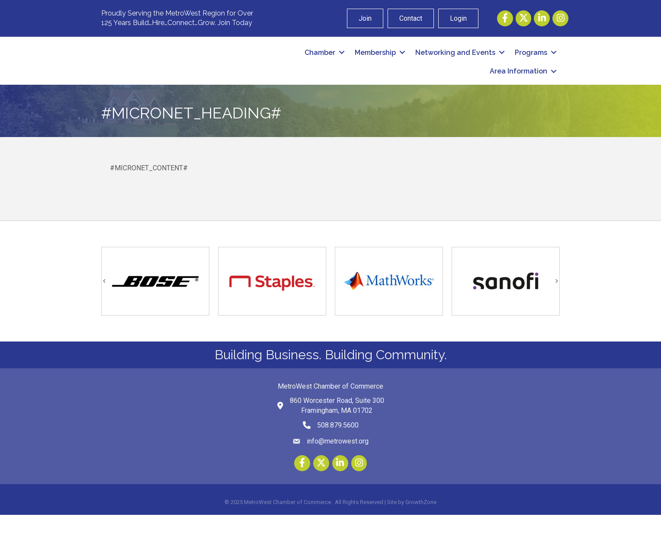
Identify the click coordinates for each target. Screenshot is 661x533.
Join (365, 18)
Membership (375, 61)
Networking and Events (455, 61)
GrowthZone (420, 520)
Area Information (518, 80)
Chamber (320, 61)
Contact (410, 18)
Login (458, 18)
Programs (531, 61)
